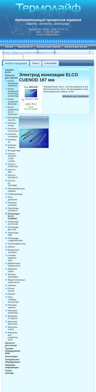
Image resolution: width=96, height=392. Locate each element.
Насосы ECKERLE (13, 176)
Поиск (35, 63)
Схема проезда (13, 56)
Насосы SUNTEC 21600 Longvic (12, 157)
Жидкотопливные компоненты (16, 281)
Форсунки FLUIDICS (12, 317)
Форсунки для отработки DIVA (13, 336)
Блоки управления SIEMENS (13, 83)
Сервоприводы (15, 194)
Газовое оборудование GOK (20, 51)
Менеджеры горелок (14, 118)
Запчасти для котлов (75, 47)
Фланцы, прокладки (13, 275)
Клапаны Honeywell (13, 135)
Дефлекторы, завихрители (14, 264)
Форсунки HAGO (12, 328)
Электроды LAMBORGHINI (15, 239)
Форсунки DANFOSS (13, 311)
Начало (9, 47)
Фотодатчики (14, 150)
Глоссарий (50, 63)
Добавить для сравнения (75, 96)
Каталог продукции (16, 63)
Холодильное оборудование (72, 51)
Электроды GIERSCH (13, 209)
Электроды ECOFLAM (13, 222)
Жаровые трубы (12, 270)
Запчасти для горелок (48, 47)
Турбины (12, 285)
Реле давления (12, 198)
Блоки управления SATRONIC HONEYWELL (14, 92)
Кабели (11, 247)
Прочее (11, 294)
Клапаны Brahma (12, 146)
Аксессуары (46, 51)
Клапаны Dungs (12, 124)
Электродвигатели (17, 243)
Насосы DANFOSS (13, 165)
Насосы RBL (11, 170)
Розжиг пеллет (11, 289)
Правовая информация (12, 366)
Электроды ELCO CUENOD (14, 216)
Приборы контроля (12, 203)
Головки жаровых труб (12, 257)
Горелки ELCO (25, 47)
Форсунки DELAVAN (12, 322)
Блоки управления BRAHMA (13, 101)
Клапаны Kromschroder (14, 129)
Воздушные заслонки (13, 251)
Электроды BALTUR (13, 228)
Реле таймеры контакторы (13, 299)
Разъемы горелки (12, 306)
